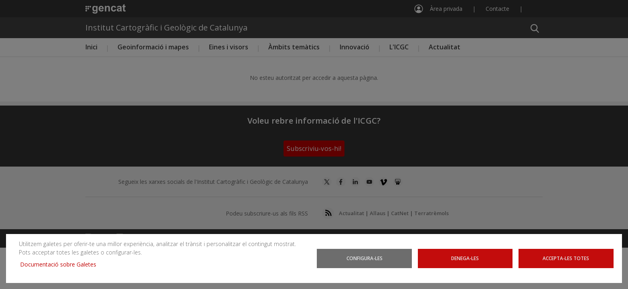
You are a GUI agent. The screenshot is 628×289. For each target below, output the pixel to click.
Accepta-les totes (566, 258)
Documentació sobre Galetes (61, 264)
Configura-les (364, 258)
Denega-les (465, 258)
